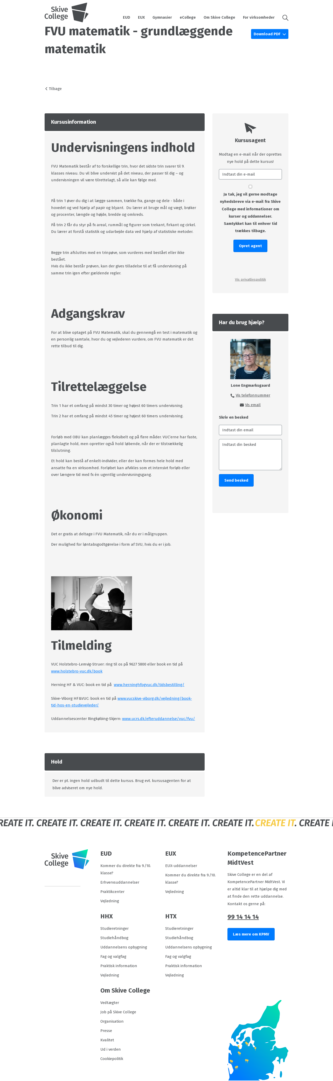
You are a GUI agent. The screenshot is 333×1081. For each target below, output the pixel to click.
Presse (106, 1030)
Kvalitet (107, 1040)
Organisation (112, 1021)
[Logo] (67, 12)
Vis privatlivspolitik (250, 279)
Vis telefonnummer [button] (253, 395)
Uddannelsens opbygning (123, 947)
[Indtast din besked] (250, 454)
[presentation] (250, 264)
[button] (283, 17)
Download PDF (267, 34)
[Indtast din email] (250, 430)
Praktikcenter (112, 891)
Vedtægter (109, 1002)
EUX (141, 17)
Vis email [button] (253, 405)
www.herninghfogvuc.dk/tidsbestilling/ (149, 684)
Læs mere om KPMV (251, 934)
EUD (126, 17)
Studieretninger (114, 928)
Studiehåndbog (114, 938)
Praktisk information (118, 966)
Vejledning (109, 901)
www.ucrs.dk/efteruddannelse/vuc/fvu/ (158, 718)
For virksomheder (259, 17)
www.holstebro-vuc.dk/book (76, 671)
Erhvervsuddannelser (119, 882)
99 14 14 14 (243, 916)
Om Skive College (219, 17)
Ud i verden (110, 1049)
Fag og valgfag (113, 956)
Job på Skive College (118, 1012)
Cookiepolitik (111, 1058)
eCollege (188, 17)
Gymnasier (162, 17)
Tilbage (55, 88)
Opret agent (250, 246)
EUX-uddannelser (181, 865)
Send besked (236, 480)
